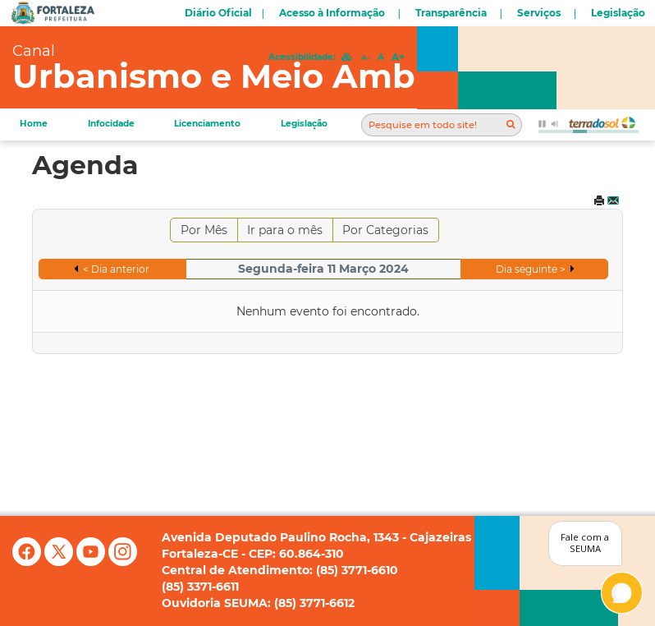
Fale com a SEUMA (585, 543)
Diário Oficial (218, 13)
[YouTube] (92, 562)
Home (34, 123)
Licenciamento (207, 123)
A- (365, 57)
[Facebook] (28, 562)
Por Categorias (385, 230)
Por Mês (204, 230)
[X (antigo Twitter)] (60, 562)
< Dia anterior (116, 269)
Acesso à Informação (332, 13)
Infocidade (111, 123)
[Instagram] (122, 562)
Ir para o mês (285, 230)
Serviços (539, 13)
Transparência (451, 13)
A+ (398, 57)
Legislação (618, 13)
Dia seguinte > (531, 269)
